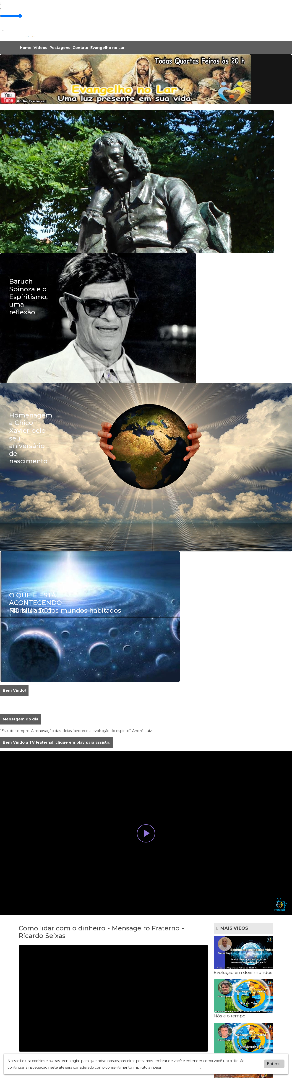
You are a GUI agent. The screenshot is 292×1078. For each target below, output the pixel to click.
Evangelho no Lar (107, 48)
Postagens (60, 48)
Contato (80, 48)
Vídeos (40, 48)
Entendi (274, 1064)
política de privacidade (181, 1067)
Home (25, 48)
